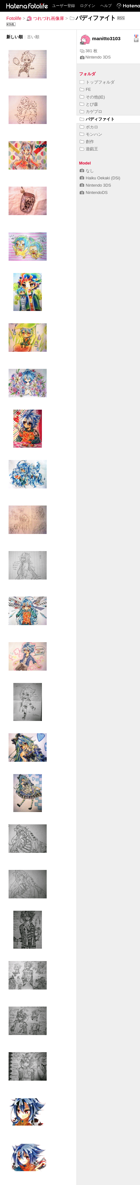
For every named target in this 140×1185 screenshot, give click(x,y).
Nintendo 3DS (95, 57)
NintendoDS (94, 192)
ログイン (87, 5)
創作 (87, 141)
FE (85, 89)
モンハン (91, 134)
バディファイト (97, 119)
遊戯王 (89, 148)
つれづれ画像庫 (45, 18)
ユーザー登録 (63, 5)
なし (87, 170)
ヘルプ (106, 5)
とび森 (89, 104)
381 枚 (88, 50)
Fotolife (13, 18)
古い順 (33, 36)
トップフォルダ (97, 82)
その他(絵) (92, 97)
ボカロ (89, 127)
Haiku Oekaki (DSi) (100, 178)
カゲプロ (91, 111)
